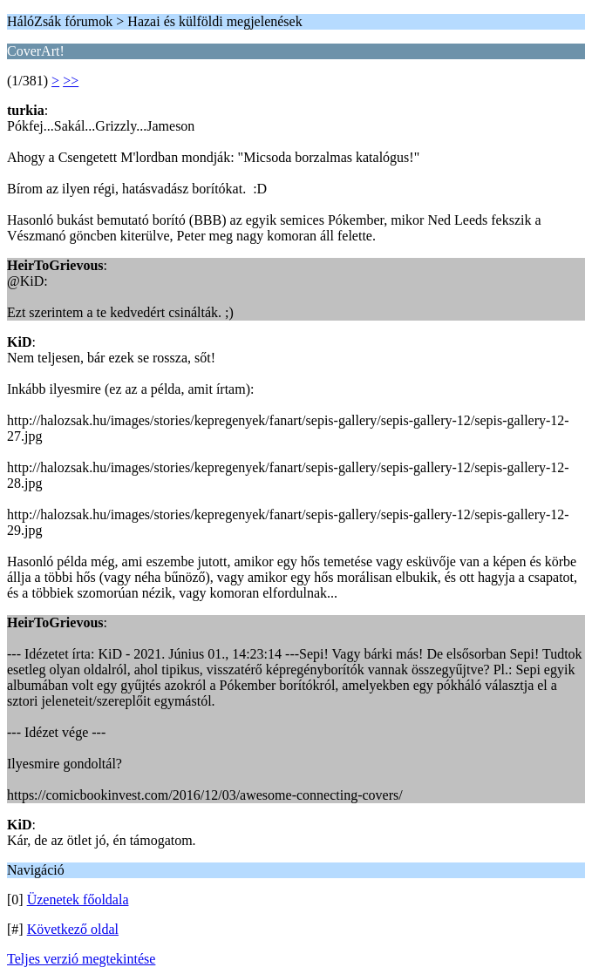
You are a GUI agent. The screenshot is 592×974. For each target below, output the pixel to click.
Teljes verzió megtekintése (81, 958)
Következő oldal (73, 929)
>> (70, 80)
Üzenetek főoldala (78, 899)
